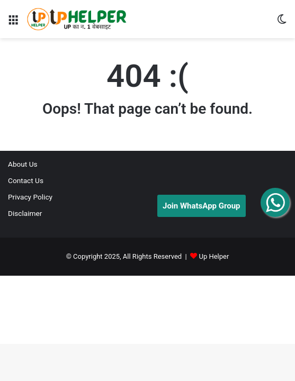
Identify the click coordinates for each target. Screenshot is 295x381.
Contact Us (25, 180)
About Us (23, 164)
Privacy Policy (30, 197)
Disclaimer (25, 213)
